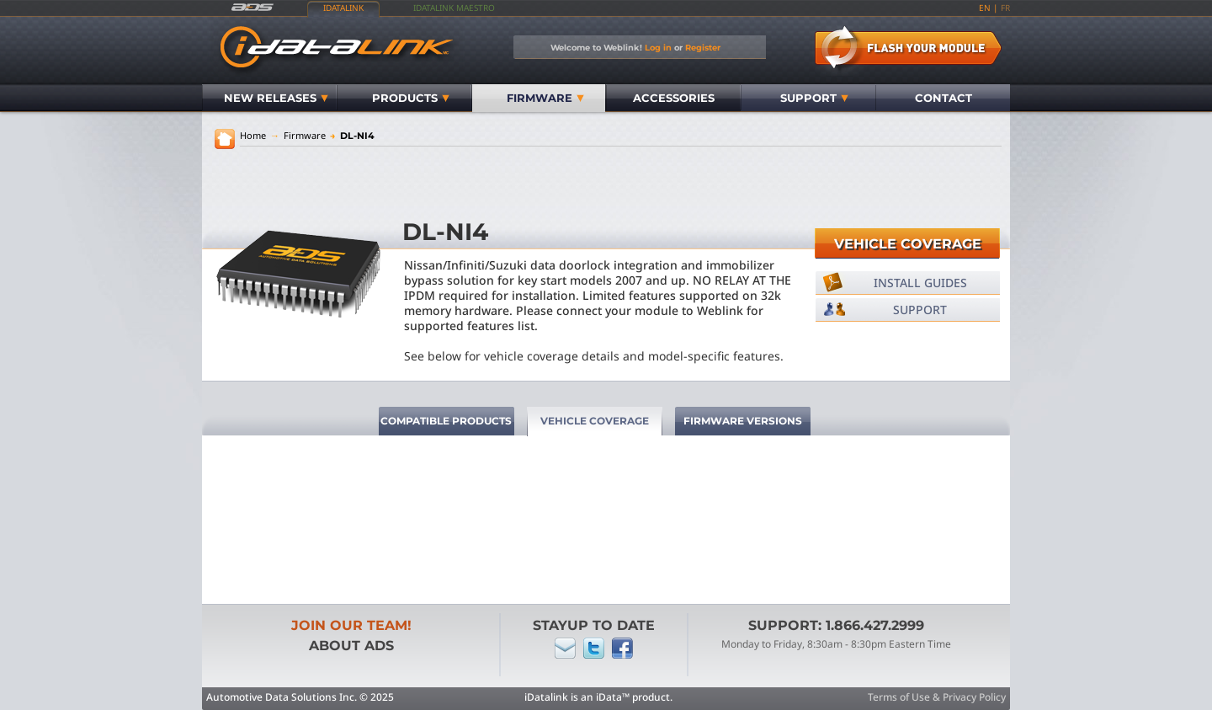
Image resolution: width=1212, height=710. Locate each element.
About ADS (351, 646)
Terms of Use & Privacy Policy (937, 697)
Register (702, 47)
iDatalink (343, 7)
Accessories (674, 97)
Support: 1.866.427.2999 (836, 625)
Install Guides (920, 283)
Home (253, 135)
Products (410, 97)
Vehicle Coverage (907, 244)
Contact (943, 97)
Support (814, 97)
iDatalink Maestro (454, 7)
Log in (658, 47)
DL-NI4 (352, 135)
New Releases (276, 97)
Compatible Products (446, 420)
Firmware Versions (742, 420)
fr (1005, 7)
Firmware (545, 97)
